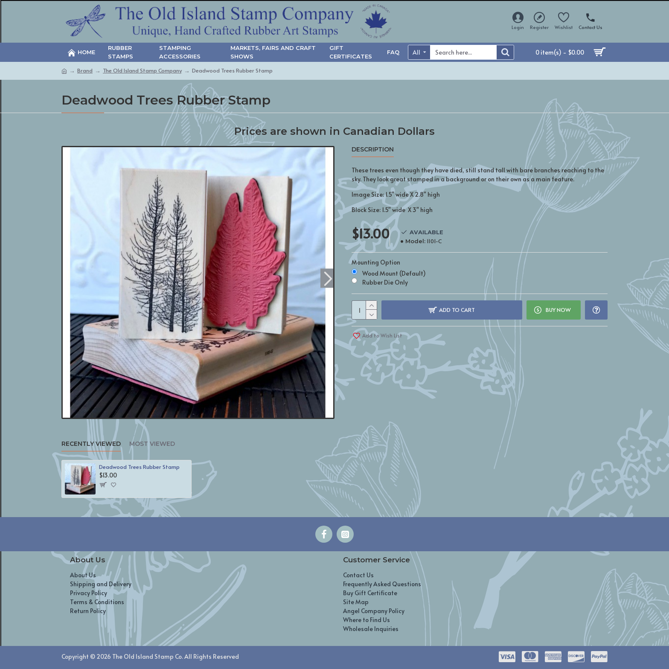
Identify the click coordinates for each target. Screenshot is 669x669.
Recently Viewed (91, 444)
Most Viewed (152, 444)
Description (373, 149)
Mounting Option (376, 262)
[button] (327, 278)
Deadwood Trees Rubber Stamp (139, 467)
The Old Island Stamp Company (142, 70)
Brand (85, 70)
